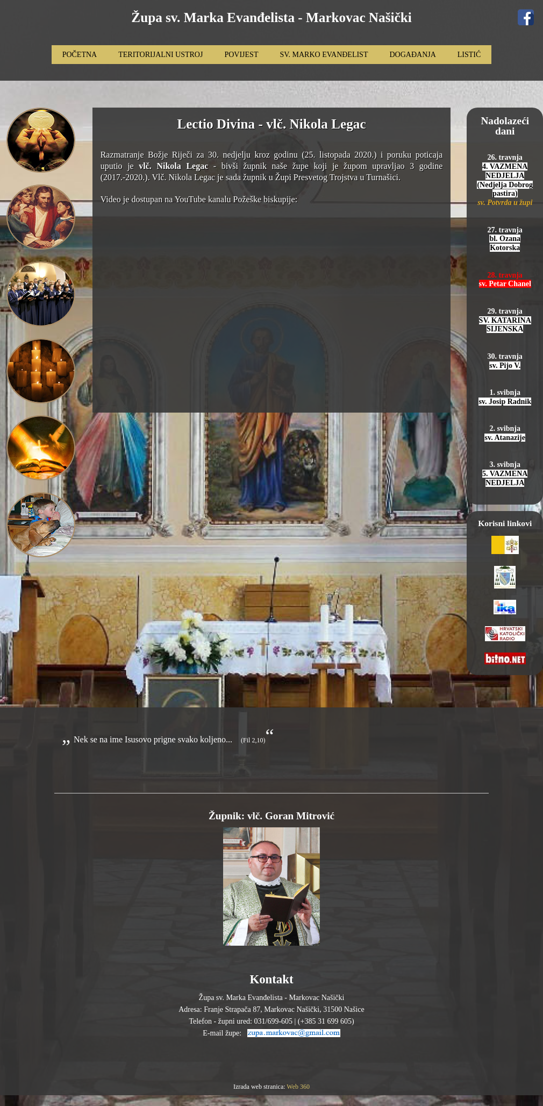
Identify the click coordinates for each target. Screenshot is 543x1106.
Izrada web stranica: (260, 1086)
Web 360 (298, 1086)
